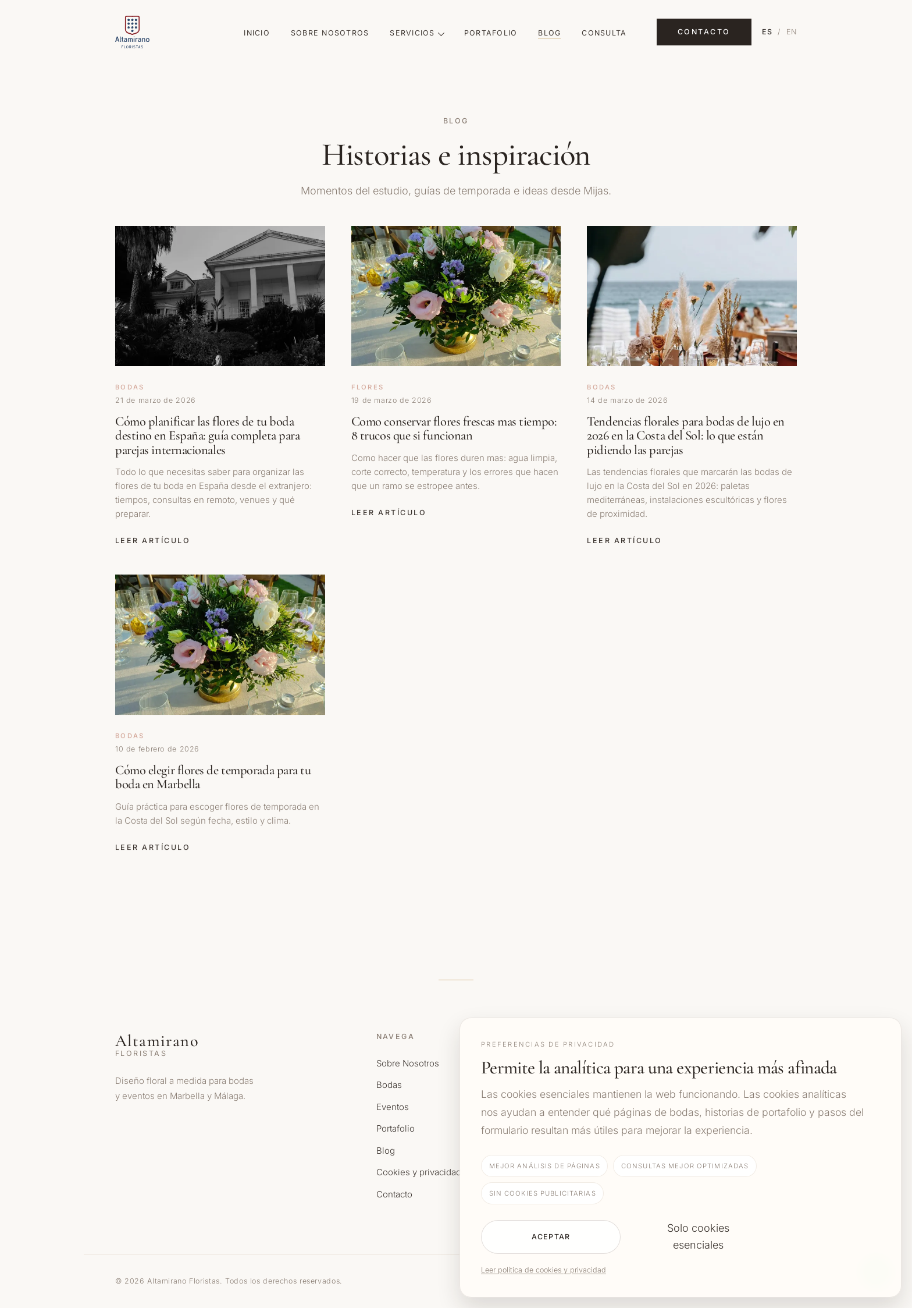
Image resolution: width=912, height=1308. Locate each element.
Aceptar (551, 1236)
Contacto (704, 31)
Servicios (416, 33)
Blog (549, 33)
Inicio (257, 33)
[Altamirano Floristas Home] (164, 32)
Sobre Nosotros (330, 33)
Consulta (604, 33)
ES (767, 31)
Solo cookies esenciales (698, 1236)
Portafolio (491, 33)
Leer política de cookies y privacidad (543, 1270)
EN (791, 31)
